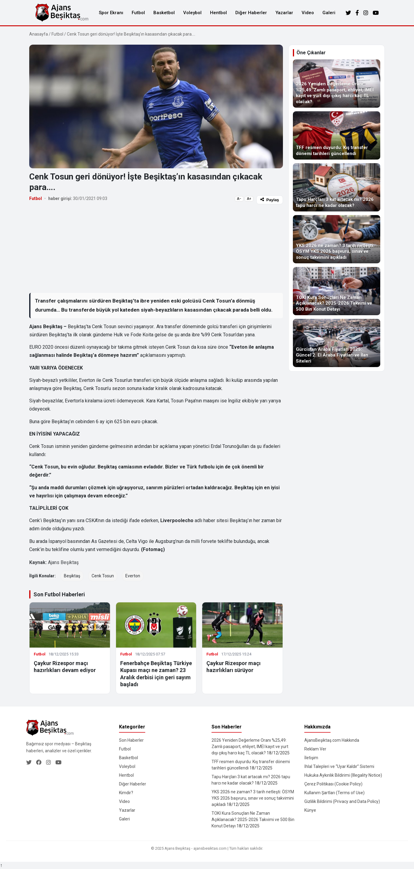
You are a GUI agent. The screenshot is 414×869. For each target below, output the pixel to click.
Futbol (138, 12)
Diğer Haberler (251, 12)
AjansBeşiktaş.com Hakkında (331, 740)
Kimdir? (126, 792)
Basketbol (164, 12)
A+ (249, 199)
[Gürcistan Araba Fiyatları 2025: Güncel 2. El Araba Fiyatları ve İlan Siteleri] (336, 343)
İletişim (311, 757)
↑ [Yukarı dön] (1, 865)
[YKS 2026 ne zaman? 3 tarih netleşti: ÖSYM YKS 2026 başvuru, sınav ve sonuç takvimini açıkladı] (336, 239)
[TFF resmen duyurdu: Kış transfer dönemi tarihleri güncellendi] (336, 135)
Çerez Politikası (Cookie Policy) (333, 784)
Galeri (328, 12)
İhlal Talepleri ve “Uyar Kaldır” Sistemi (339, 766)
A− (239, 199)
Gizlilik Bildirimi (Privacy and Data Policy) (342, 801)
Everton (132, 575)
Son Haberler (131, 740)
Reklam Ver (315, 749)
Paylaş (269, 200)
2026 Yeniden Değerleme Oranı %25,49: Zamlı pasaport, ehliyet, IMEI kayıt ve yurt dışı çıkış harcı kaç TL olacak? (250, 746)
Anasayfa (38, 34)
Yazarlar (284, 12)
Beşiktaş (72, 575)
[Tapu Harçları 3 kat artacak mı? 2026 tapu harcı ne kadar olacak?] (336, 187)
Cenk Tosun (103, 575)
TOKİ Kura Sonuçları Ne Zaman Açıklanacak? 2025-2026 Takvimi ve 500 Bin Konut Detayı (253, 819)
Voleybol (192, 12)
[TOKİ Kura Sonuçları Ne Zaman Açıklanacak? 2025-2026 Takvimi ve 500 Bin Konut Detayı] (336, 291)
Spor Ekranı (111, 12)
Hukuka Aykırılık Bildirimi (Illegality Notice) (343, 775)
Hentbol (218, 12)
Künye (310, 810)
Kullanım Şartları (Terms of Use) (334, 792)
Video (308, 12)
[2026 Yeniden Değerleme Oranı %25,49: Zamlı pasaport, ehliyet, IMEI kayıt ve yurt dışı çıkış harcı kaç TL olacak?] (336, 83)
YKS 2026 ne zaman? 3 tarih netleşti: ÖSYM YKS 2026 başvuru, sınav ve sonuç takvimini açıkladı (253, 798)
